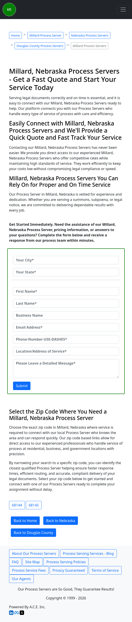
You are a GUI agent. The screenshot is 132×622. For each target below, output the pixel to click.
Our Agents (21, 578)
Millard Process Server (45, 35)
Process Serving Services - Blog (88, 553)
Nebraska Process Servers (89, 35)
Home (15, 35)
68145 (34, 505)
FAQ (15, 561)
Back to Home (25, 520)
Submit (22, 385)
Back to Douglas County (33, 532)
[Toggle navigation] (123, 9)
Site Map (32, 561)
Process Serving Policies (66, 561)
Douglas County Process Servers (40, 46)
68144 (17, 505)
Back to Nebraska (60, 520)
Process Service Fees (29, 570)
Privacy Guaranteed (69, 570)
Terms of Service (105, 570)
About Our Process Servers (34, 553)
